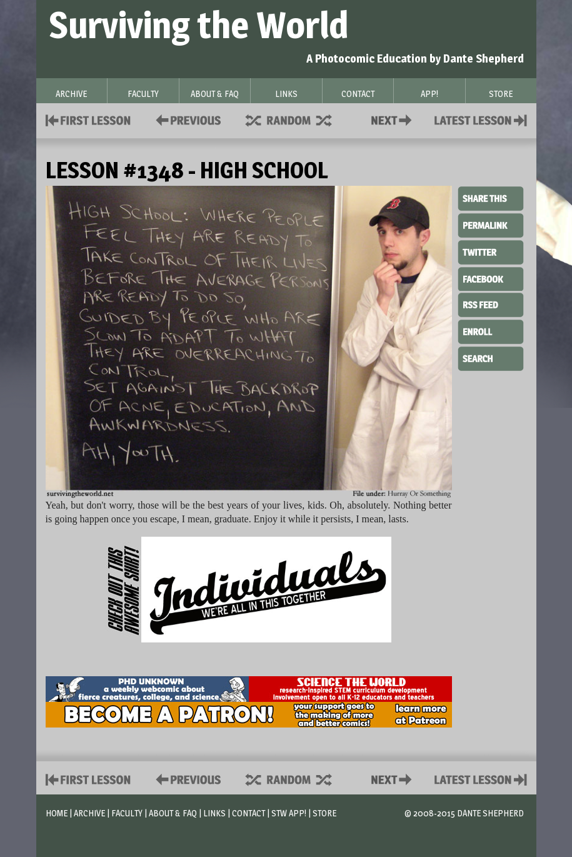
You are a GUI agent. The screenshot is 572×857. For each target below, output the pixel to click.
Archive (89, 813)
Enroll (491, 330)
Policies (186, 119)
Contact (394, 119)
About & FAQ (173, 813)
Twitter (491, 251)
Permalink (491, 225)
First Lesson (88, 119)
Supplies (297, 119)
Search (491, 357)
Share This (491, 199)
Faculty (127, 813)
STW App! (288, 813)
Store (324, 813)
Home (57, 813)
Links (214, 813)
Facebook (491, 278)
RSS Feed (491, 304)
